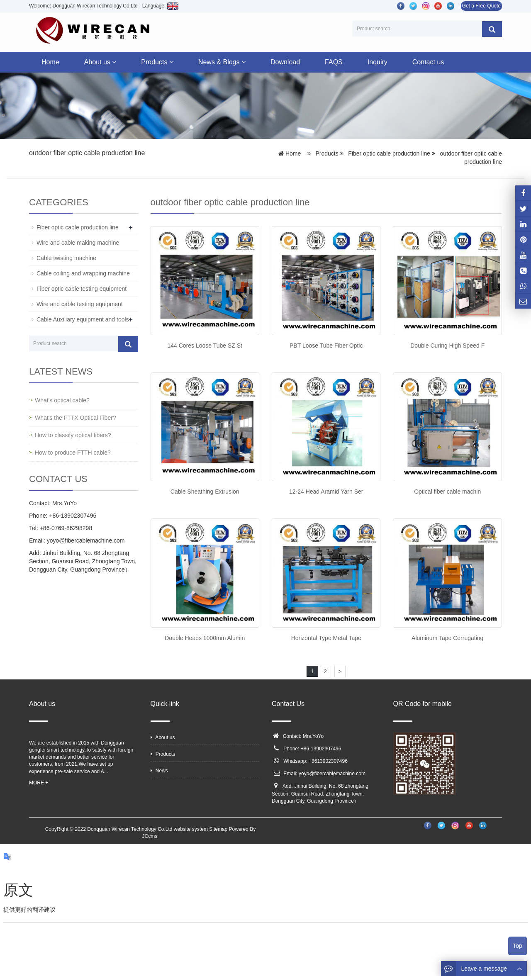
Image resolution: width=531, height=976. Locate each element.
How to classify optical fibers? (73, 435)
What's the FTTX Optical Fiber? (75, 417)
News (159, 771)
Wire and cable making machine (78, 242)
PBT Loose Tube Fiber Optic (326, 345)
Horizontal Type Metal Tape (326, 638)
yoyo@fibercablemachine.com (332, 773)
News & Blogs (222, 62)
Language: (160, 6)
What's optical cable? (62, 400)
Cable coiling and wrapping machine (83, 273)
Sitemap (218, 829)
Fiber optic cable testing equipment (82, 288)
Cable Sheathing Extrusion (205, 491)
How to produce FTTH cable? (73, 452)
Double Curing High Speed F (447, 345)
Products (157, 62)
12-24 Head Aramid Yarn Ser (326, 491)
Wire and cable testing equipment (80, 304)
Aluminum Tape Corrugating (447, 638)
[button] (114, 62)
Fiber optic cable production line (388, 153)
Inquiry (377, 62)
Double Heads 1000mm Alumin (205, 638)
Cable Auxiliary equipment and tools (83, 319)
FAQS (334, 62)
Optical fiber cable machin (447, 491)
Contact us (428, 62)
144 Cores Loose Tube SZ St (204, 345)
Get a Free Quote (481, 6)
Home (50, 62)
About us (100, 62)
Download (285, 62)
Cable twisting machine (66, 258)
